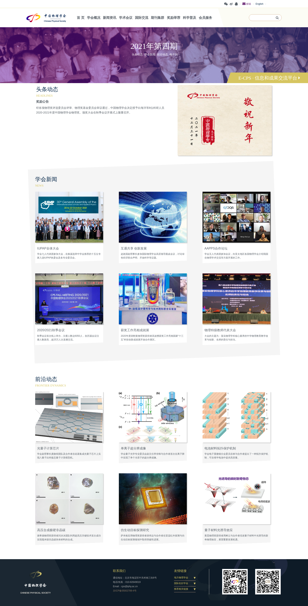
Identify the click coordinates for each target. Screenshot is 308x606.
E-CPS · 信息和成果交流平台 (269, 78)
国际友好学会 (181, 583)
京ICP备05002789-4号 (125, 590)
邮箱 (246, 3)
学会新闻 (149, 54)
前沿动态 (162, 54)
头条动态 (137, 54)
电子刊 (174, 54)
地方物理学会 (181, 577)
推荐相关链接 (181, 589)
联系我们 (119, 570)
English (259, 4)
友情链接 (180, 570)
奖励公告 (42, 101)
